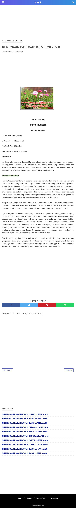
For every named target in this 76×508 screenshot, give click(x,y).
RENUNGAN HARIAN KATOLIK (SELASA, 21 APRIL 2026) (26, 427)
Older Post (68, 370)
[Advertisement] (38, 22)
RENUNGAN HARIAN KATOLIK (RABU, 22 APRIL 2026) (25, 423)
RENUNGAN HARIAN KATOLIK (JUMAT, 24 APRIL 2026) (26, 414)
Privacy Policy (41, 498)
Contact (29, 498)
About (20, 498)
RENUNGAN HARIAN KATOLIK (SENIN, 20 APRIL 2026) (25, 432)
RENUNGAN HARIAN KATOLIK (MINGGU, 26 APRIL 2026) (26, 436)
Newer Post (7, 370)
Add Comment (19, 51)
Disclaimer (54, 498)
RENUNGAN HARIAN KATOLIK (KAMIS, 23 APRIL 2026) (25, 419)
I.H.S (38, 2)
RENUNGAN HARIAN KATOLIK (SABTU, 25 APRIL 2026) (26, 440)
